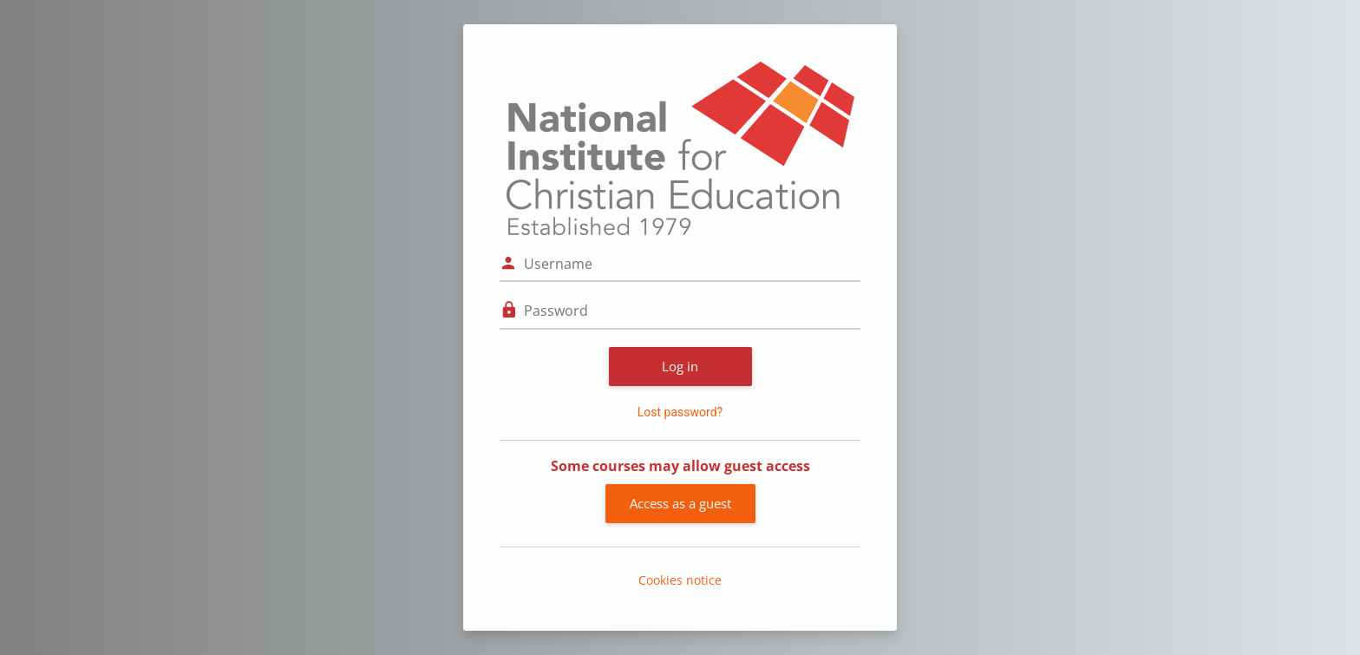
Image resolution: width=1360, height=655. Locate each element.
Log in (680, 366)
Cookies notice (680, 580)
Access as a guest (680, 503)
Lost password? (680, 412)
